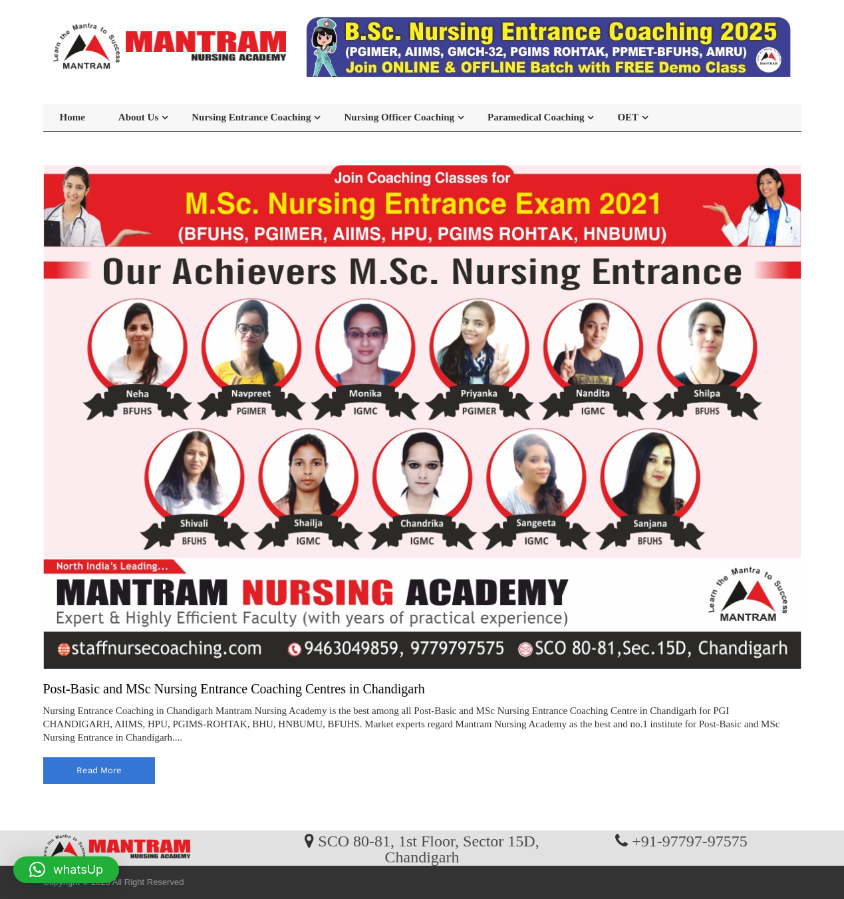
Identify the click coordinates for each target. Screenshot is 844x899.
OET (627, 117)
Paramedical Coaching (536, 117)
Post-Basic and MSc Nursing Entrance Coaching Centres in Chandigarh (234, 688)
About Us (138, 117)
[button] (66, 869)
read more (99, 770)
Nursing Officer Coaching (399, 117)
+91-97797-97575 (690, 840)
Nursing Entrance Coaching (251, 117)
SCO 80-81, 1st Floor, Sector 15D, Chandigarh (428, 848)
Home (72, 117)
